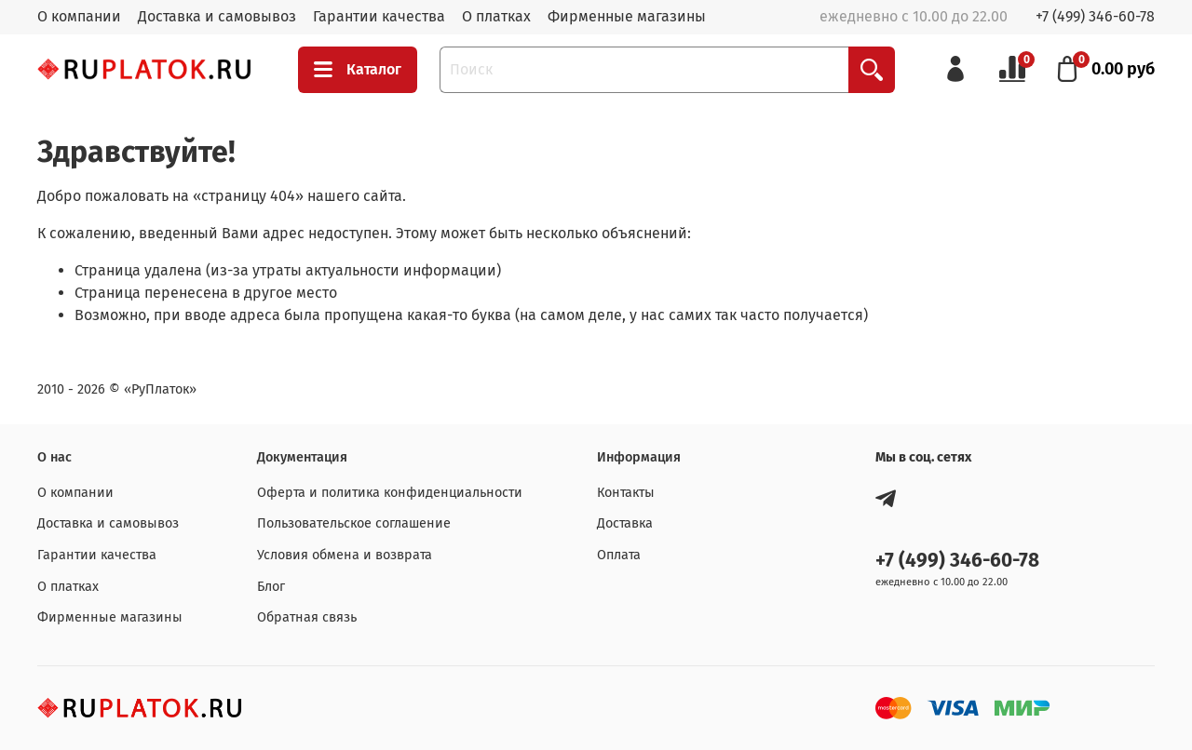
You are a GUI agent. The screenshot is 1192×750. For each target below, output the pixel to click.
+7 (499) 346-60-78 (1095, 16)
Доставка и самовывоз (217, 16)
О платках (496, 16)
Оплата (619, 555)
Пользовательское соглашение (354, 523)
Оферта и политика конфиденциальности (389, 493)
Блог (271, 587)
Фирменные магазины (627, 16)
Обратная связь (307, 617)
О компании (79, 16)
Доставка (625, 523)
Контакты (626, 493)
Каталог (357, 69)
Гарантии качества (379, 16)
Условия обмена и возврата (344, 555)
